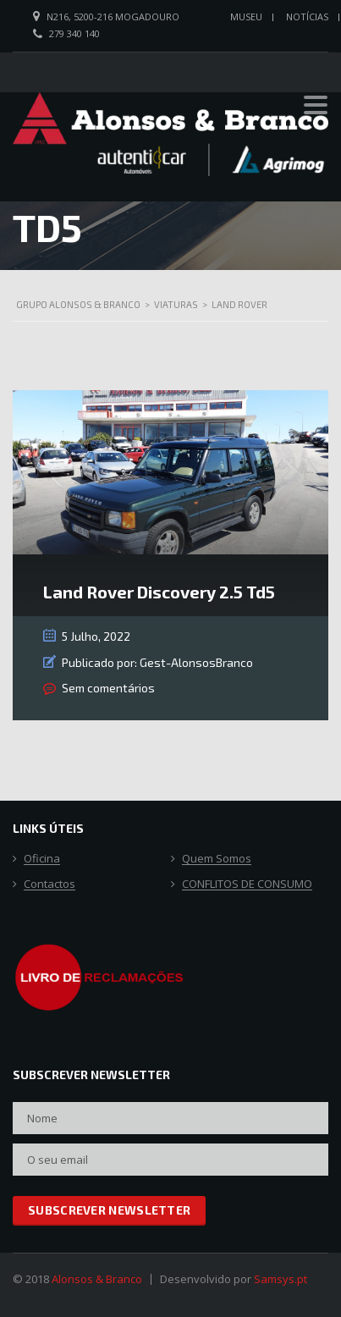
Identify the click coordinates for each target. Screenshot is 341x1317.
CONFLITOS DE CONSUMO (247, 884)
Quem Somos (216, 859)
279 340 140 (74, 33)
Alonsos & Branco (97, 1279)
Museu (246, 16)
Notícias (307, 16)
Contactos (49, 884)
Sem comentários (108, 688)
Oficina (42, 859)
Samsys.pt (280, 1279)
